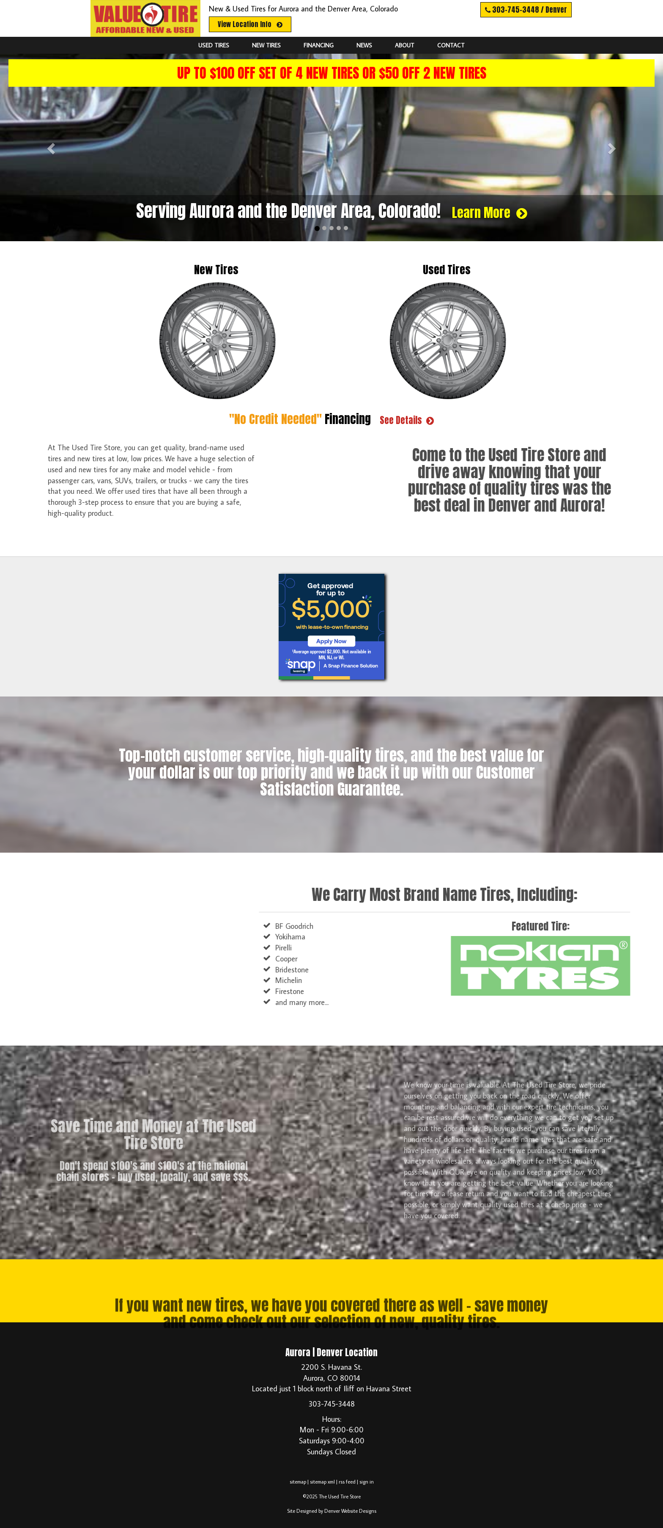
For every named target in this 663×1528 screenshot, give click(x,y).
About (404, 45)
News (364, 45)
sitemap (298, 1481)
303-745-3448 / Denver (526, 9)
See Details (407, 420)
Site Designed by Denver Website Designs (331, 1511)
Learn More (489, 213)
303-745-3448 (332, 1404)
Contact (451, 45)
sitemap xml (322, 1481)
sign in (366, 1481)
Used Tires (213, 45)
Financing (319, 45)
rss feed (347, 1481)
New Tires (266, 45)
